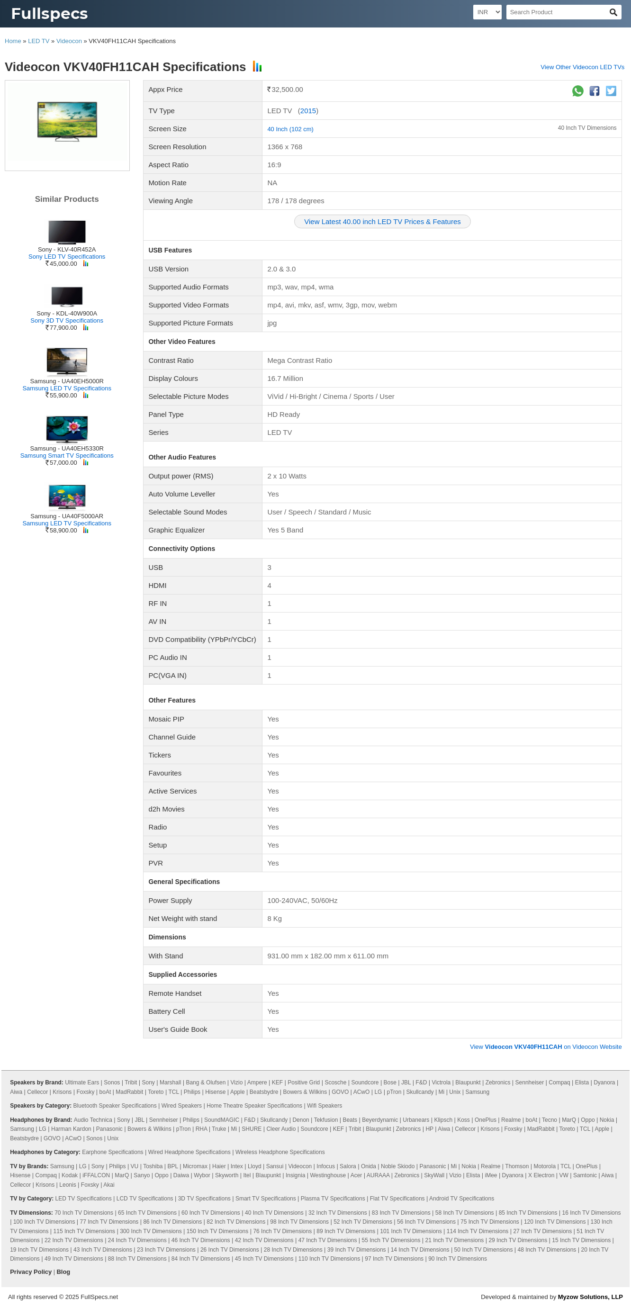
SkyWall (434, 1175)
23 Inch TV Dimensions (166, 1249)
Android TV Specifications (461, 1198)
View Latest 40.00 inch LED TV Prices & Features (382, 221)
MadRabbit (129, 1092)
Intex (237, 1166)
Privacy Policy (31, 1271)
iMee (491, 1175)
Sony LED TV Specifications (66, 256)
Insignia (295, 1175)
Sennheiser (529, 1082)
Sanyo (142, 1175)
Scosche (335, 1082)
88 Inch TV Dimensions (137, 1258)
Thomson (517, 1166)
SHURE (251, 1129)
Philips (192, 1092)
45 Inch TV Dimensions (264, 1258)
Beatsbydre (264, 1092)
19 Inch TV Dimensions (39, 1249)
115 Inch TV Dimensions (85, 1231)
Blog (63, 1271)
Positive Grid (304, 1082)
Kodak (70, 1175)
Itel (247, 1175)
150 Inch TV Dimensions (218, 1231)
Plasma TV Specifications (333, 1198)
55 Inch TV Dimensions (391, 1240)
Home (13, 41)
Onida (368, 1166)
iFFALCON (96, 1175)
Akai (108, 1185)
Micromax (195, 1166)
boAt (105, 1092)
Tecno (549, 1120)
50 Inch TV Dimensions (483, 1249)
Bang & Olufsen (205, 1082)
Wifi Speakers (324, 1105)
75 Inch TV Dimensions (489, 1221)
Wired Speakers (182, 1105)
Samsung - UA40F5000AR (66, 516)
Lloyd (254, 1166)
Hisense (215, 1092)
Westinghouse (328, 1175)
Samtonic (585, 1175)
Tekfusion (326, 1120)
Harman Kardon (71, 1129)
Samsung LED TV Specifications (66, 388)
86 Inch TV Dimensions (172, 1221)
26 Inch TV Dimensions (229, 1249)
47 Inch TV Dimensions (327, 1240)
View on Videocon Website (546, 1046)
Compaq (559, 1082)
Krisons (62, 1092)
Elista (582, 1082)
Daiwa (181, 1175)
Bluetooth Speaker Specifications (115, 1105)
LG (378, 1092)
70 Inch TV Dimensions (83, 1212)
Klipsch (443, 1120)
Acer (356, 1175)
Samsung (477, 1092)
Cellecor (37, 1092)
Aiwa (16, 1092)
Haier (219, 1166)
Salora (348, 1166)
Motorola (544, 1166)
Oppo (588, 1120)
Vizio (237, 1082)
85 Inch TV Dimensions (528, 1212)
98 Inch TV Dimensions (299, 1221)
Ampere (257, 1082)
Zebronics (498, 1082)
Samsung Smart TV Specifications (67, 455)
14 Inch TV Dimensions (420, 1249)
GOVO (340, 1092)
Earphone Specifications (112, 1152)
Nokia (607, 1120)
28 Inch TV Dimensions (293, 1249)
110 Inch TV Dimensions (329, 1258)
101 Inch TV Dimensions (411, 1231)
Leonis (67, 1185)
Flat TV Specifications (397, 1198)
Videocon (69, 41)
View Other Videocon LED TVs (582, 67)
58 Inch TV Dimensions (464, 1212)
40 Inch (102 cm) (290, 129)
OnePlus (485, 1120)
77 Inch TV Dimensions (109, 1221)
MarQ (569, 1120)
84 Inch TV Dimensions (200, 1258)
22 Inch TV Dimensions (74, 1240)
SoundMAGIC (221, 1120)
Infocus (325, 1166)
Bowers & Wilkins (305, 1092)
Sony (148, 1082)
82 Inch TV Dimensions (236, 1221)
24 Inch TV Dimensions (137, 1240)
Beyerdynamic (380, 1120)
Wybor (202, 1175)
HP (429, 1129)
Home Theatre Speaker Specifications (254, 1105)
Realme (511, 1120)
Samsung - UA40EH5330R (67, 448)
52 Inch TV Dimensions (363, 1221)
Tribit (131, 1082)
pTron (394, 1092)
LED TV (38, 41)
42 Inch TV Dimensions (264, 1240)
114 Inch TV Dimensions (478, 1231)
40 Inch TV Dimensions (587, 128)
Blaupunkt (467, 1082)
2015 (308, 111)
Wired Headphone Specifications (189, 1152)
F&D (421, 1082)
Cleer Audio (281, 1129)
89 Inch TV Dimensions (345, 1231)
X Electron (541, 1175)
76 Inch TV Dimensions (282, 1231)
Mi (442, 1092)
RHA (201, 1129)
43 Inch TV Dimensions (102, 1249)
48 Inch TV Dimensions (547, 1249)
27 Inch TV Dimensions (542, 1231)
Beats (350, 1120)
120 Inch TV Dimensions (555, 1221)
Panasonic (109, 1129)
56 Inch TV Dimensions (426, 1221)
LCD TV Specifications (145, 1198)
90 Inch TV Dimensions (457, 1258)
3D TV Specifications (204, 1198)
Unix (454, 1092)
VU (135, 1166)
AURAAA (378, 1175)
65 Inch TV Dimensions (147, 1212)
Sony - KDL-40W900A (66, 313)
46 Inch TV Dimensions (200, 1240)
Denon (300, 1120)
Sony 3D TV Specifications (66, 320)
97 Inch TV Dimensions (394, 1258)
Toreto (155, 1092)
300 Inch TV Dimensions (151, 1231)
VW (563, 1175)
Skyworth (226, 1175)
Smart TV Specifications (265, 1198)
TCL (173, 1092)
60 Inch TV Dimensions (210, 1212)
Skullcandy (420, 1092)
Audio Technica (93, 1120)
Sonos (112, 1082)
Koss (463, 1120)
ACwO (361, 1092)
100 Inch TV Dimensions (44, 1221)
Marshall (170, 1082)
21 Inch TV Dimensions (454, 1240)
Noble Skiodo (398, 1166)
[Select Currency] (487, 12)
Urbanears (416, 1120)
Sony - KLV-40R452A (67, 249)
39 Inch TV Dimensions (356, 1249)
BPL (173, 1166)
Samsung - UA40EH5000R (67, 381)
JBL (406, 1082)
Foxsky (85, 1092)
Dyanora (604, 1082)
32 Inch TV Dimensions (337, 1212)
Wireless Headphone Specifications (280, 1152)
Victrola (441, 1082)
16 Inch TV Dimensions (591, 1212)
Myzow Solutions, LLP (590, 1296)
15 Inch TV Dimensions (581, 1240)
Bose (390, 1082)
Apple (237, 1092)
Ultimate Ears (82, 1082)
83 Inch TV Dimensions (401, 1212)
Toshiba (152, 1166)
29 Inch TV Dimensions (517, 1240)
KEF (277, 1082)
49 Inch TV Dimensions (74, 1258)
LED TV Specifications (83, 1198)
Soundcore (365, 1082)
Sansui (275, 1166)
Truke (219, 1129)
